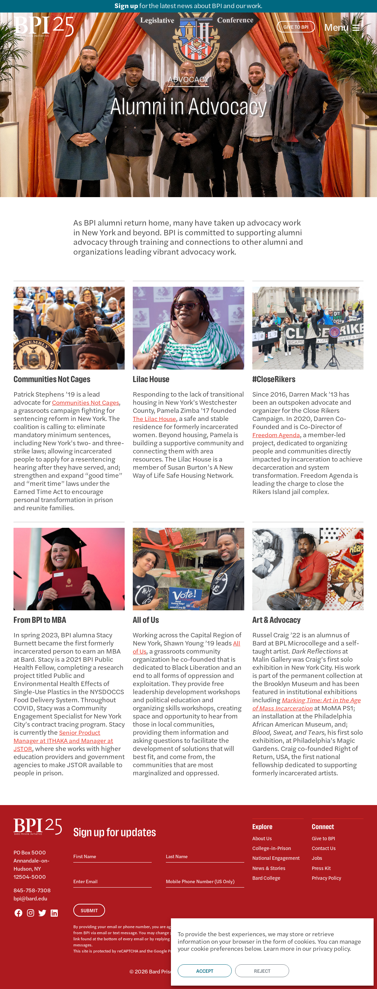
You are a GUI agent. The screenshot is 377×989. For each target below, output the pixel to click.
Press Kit (322, 864)
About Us (263, 838)
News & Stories (270, 870)
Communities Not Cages (59, 406)
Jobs (317, 856)
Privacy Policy (328, 872)
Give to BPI (325, 838)
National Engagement (267, 859)
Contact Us (325, 847)
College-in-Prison (273, 847)
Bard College (267, 878)
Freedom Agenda (278, 434)
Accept (204, 970)
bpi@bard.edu (30, 898)
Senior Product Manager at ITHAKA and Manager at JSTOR (66, 740)
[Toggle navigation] (341, 26)
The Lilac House (156, 418)
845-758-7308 (32, 890)
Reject (262, 970)
